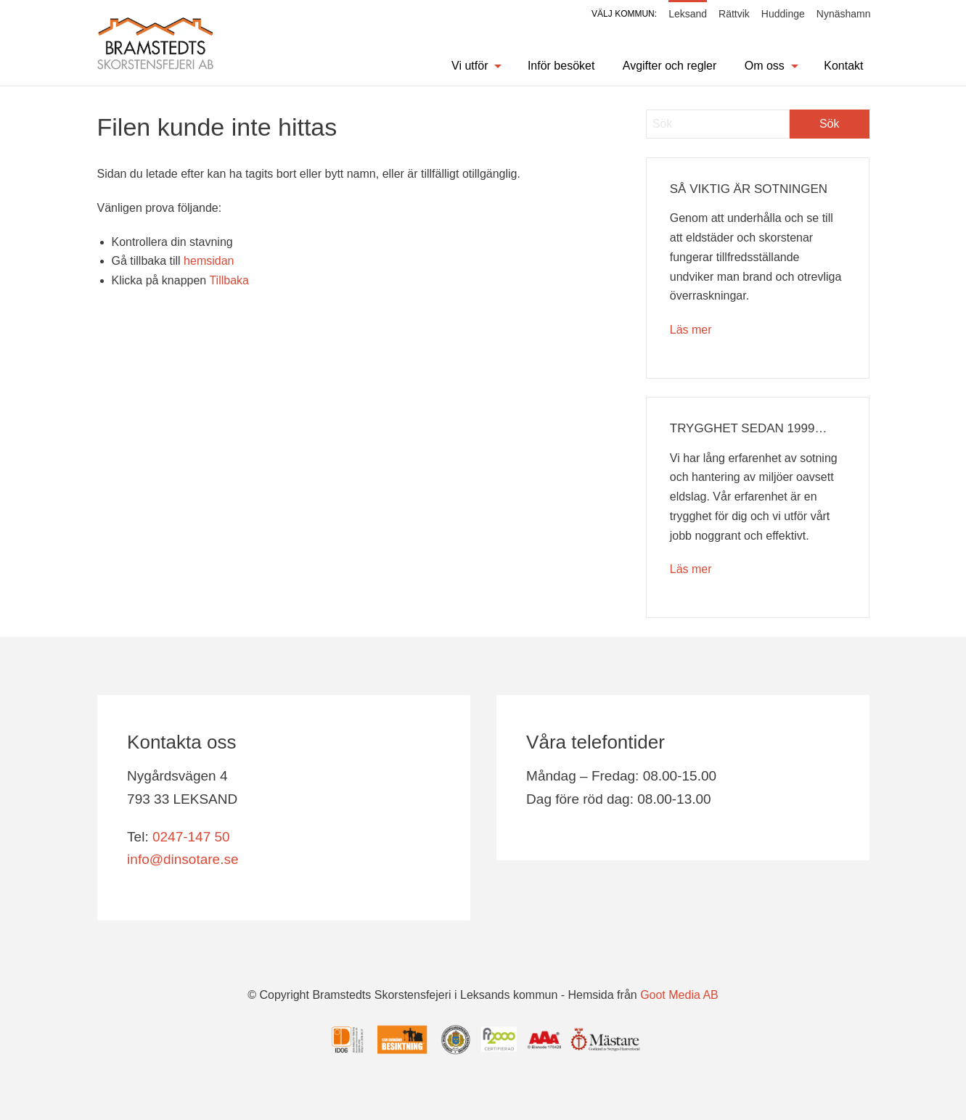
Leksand (687, 14)
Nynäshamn (843, 14)
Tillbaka (229, 280)
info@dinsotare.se (182, 859)
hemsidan (209, 261)
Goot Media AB (679, 995)
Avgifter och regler (670, 65)
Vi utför (469, 65)
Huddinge (783, 14)
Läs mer (691, 330)
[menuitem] (468, 66)
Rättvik (734, 14)
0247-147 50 (191, 836)
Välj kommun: (624, 14)
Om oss (765, 65)
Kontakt (843, 65)
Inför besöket (561, 65)
